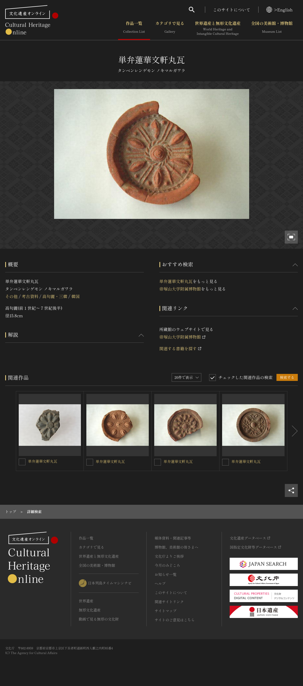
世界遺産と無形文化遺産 (218, 28)
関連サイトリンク (169, 601)
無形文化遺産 (90, 610)
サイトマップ (165, 610)
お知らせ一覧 (165, 574)
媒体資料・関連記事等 (172, 538)
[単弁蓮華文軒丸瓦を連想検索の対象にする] (22, 462)
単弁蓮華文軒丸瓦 (176, 281)
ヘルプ (159, 583)
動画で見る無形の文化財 (99, 619)
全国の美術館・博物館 (272, 28)
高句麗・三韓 (54, 296)
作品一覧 (134, 28)
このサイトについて (231, 9)
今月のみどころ (167, 565)
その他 (11, 296)
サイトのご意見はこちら (174, 619)
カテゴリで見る (169, 28)
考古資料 (30, 296)
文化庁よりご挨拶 (169, 556)
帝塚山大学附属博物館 (180, 289)
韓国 (75, 296)
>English (279, 9)
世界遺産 (86, 600)
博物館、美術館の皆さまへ (176, 547)
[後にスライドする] (292, 431)
